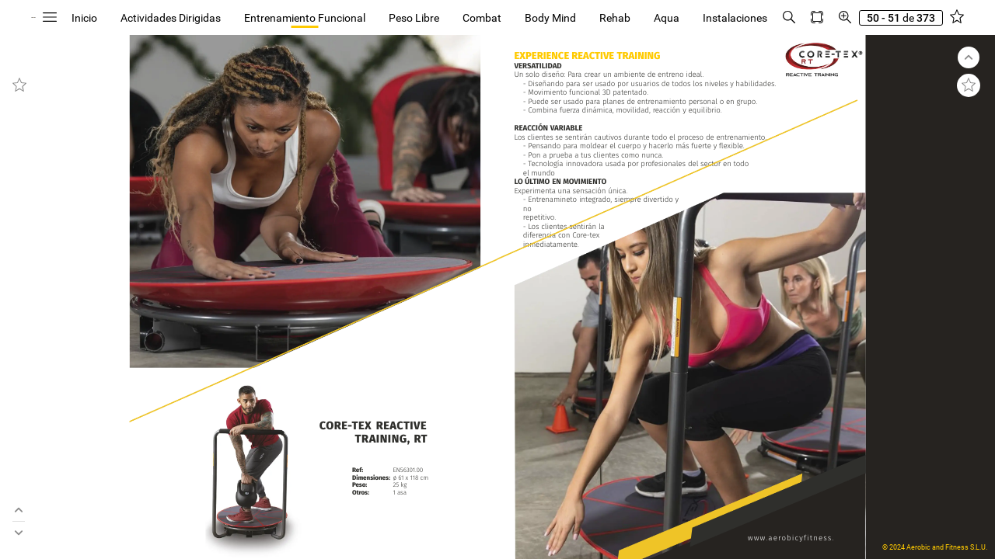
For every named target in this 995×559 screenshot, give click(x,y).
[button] (159, 17)
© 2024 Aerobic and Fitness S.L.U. (934, 547)
